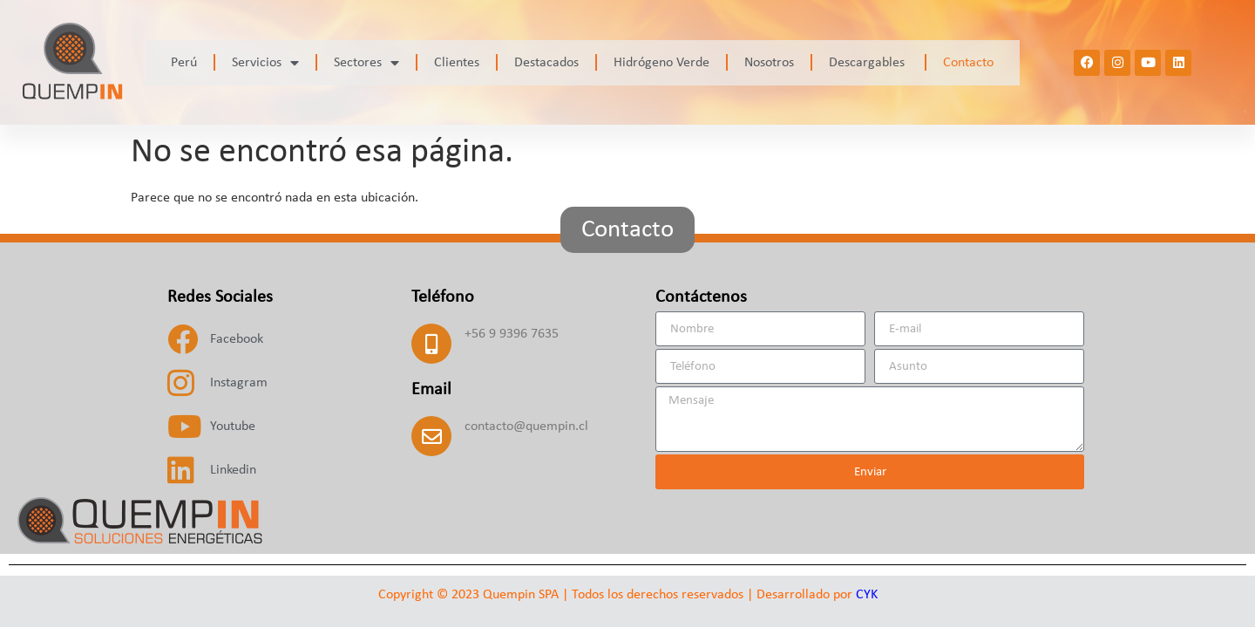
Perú (184, 63)
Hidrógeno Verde (661, 63)
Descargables (868, 63)
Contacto (968, 63)
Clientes (456, 63)
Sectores (366, 62)
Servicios (265, 62)
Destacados (546, 63)
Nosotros (769, 63)
